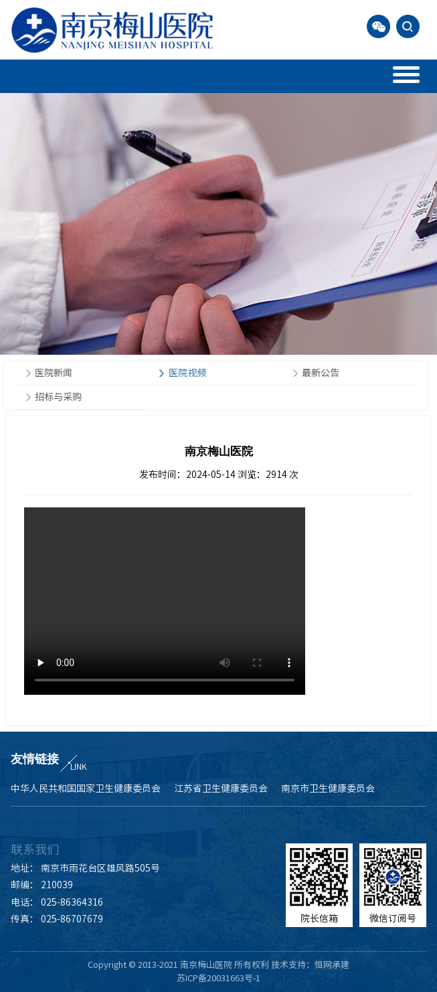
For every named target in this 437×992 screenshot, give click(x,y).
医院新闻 (53, 373)
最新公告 (320, 373)
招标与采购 (57, 397)
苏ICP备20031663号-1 (218, 978)
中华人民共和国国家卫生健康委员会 (86, 788)
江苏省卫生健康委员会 (221, 788)
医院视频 (186, 373)
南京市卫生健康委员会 (328, 788)
